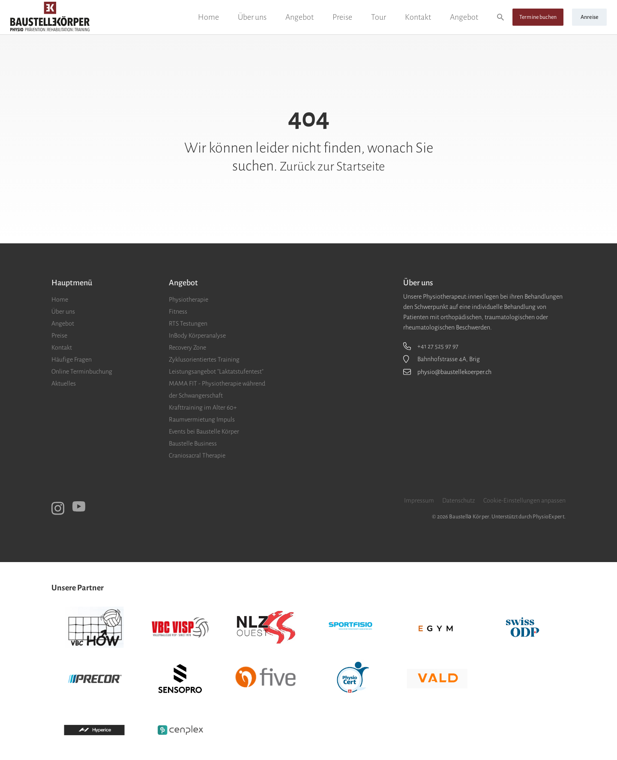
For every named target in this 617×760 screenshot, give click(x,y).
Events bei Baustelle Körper (204, 431)
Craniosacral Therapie (197, 455)
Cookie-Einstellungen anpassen (524, 500)
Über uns (252, 17)
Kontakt (418, 17)
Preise (342, 17)
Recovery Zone (187, 347)
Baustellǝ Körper (469, 517)
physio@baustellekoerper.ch (454, 371)
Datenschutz (458, 500)
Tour (378, 17)
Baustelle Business (193, 443)
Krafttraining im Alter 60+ (203, 407)
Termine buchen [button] (538, 17)
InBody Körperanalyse (197, 335)
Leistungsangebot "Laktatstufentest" (216, 371)
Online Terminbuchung (81, 371)
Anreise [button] (589, 17)
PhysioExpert (548, 517)
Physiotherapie (188, 299)
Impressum (419, 500)
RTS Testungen (188, 323)
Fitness (178, 311)
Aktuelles (63, 383)
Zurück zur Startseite (332, 166)
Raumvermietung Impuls (202, 419)
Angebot (299, 17)
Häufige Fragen (71, 359)
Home (208, 17)
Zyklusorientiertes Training (204, 359)
